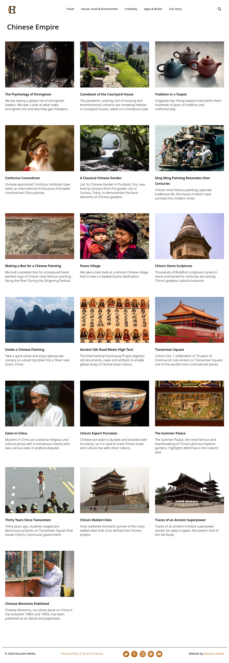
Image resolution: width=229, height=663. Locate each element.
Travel (70, 9)
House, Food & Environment (99, 9)
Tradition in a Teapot (171, 94)
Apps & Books (153, 9)
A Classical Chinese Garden (101, 178)
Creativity (131, 9)
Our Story (175, 9)
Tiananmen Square (169, 349)
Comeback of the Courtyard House (107, 94)
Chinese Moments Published (27, 603)
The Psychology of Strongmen (28, 94)
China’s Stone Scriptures (173, 266)
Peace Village (90, 266)
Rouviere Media (214, 653)
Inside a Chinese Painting (24, 349)
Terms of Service (92, 653)
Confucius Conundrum (22, 178)
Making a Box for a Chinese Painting (33, 266)
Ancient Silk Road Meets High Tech (107, 349)
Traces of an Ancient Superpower (180, 520)
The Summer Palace (170, 433)
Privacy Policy (70, 653)
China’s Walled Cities (96, 520)
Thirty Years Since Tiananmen (28, 520)
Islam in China (16, 433)
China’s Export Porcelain (98, 433)
